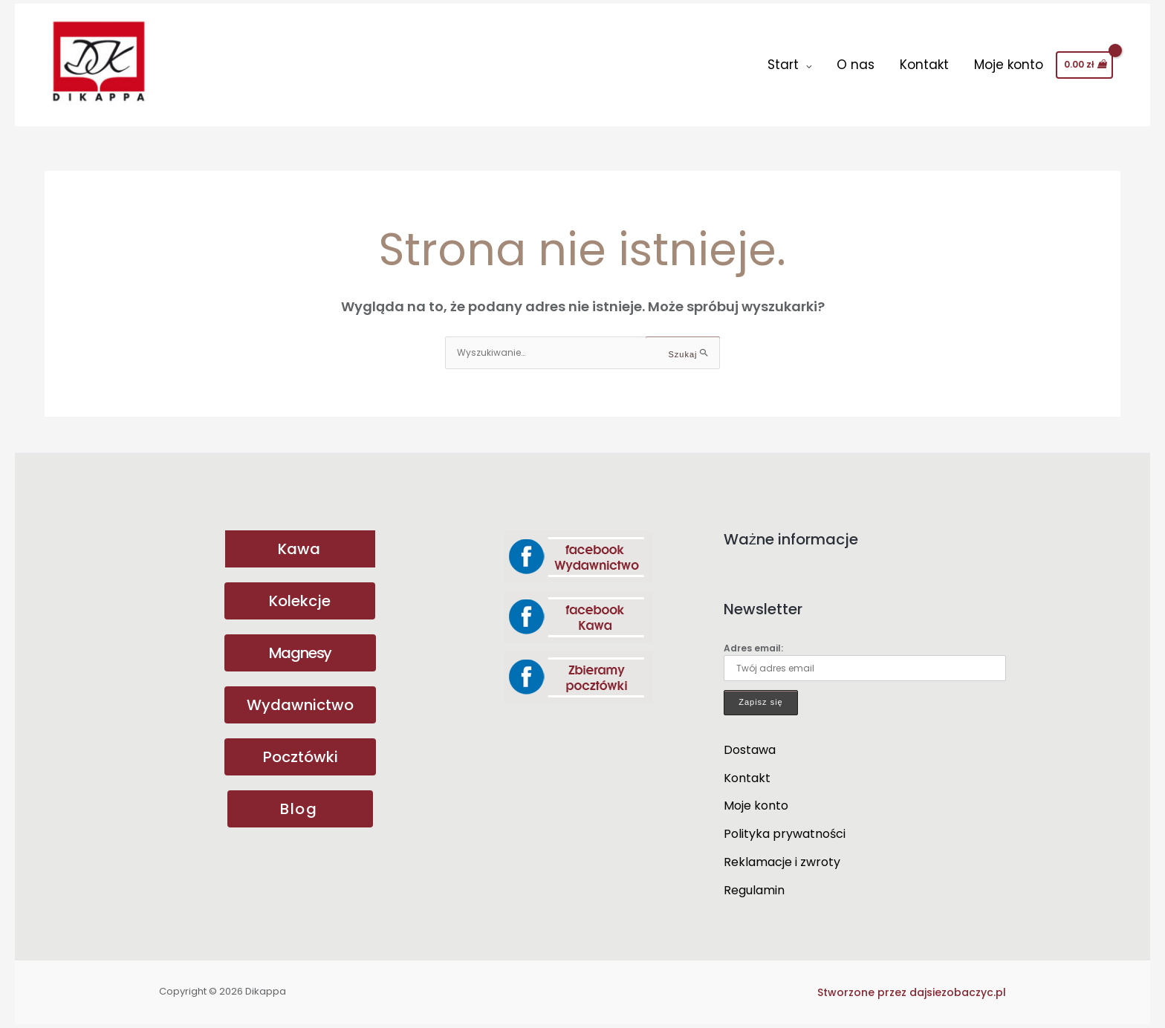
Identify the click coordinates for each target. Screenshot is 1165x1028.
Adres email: (865, 661)
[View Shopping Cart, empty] (1084, 64)
